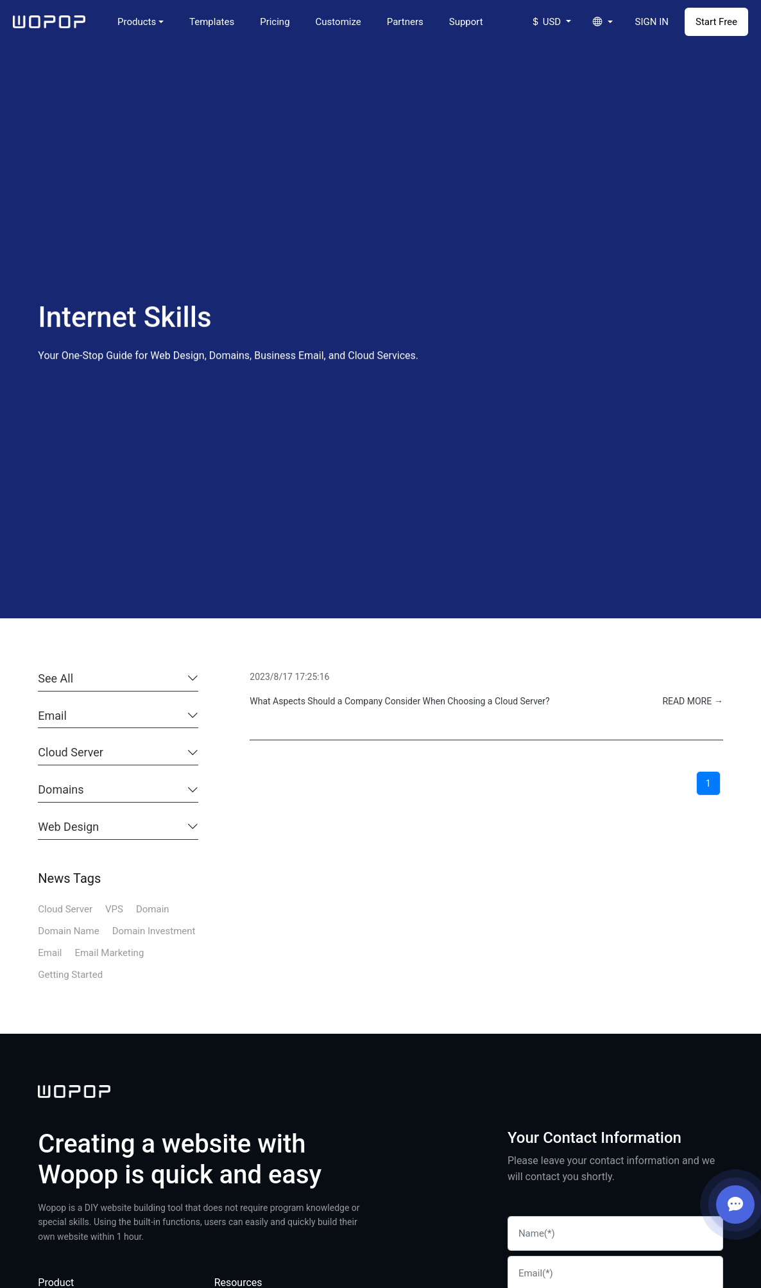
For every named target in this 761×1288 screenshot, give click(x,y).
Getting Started (70, 974)
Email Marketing (109, 953)
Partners (405, 22)
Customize (338, 22)
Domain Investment (154, 931)
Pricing (274, 22)
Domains (60, 789)
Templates (211, 22)
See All (55, 678)
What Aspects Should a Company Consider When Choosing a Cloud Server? (399, 701)
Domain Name (68, 931)
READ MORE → (692, 701)
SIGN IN (652, 22)
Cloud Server (70, 752)
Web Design (68, 826)
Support (466, 22)
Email (52, 715)
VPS (114, 909)
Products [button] (136, 22)
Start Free (716, 22)
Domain (152, 909)
